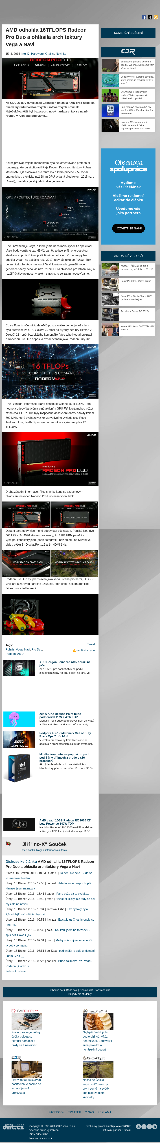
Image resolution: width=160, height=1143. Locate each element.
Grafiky (49, 53)
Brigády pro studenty (79, 994)
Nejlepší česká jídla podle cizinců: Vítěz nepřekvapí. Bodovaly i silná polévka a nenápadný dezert (97, 1041)
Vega (19, 649)
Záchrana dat (102, 990)
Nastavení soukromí (40, 1138)
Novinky (61, 53)
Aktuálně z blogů (128, 255)
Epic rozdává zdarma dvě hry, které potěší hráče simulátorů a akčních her (137, 110)
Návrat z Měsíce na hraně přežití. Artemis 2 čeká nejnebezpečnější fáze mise (135, 125)
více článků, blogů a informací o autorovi (44, 850)
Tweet (91, 644)
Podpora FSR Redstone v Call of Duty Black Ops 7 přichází (65, 735)
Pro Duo (37, 649)
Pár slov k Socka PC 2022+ (135, 311)
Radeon (11, 653)
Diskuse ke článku (21, 862)
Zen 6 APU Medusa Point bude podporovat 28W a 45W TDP (60, 715)
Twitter (74, 1112)
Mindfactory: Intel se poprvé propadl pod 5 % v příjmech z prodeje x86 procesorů (64, 757)
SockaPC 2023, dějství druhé (136, 281)
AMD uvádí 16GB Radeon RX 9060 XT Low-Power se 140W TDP (65, 822)
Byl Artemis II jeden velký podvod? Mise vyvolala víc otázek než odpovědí (134, 95)
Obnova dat (86, 990)
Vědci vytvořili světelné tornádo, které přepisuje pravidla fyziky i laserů (137, 80)
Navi (27, 649)
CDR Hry (128, 52)
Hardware (37, 53)
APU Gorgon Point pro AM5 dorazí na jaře (64, 664)
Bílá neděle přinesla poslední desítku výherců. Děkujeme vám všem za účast (137, 64)
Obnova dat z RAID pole (64, 990)
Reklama (104, 1112)
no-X (25, 53)
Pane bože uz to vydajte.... (73, 893)
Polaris (10, 649)
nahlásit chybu (85, 650)
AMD (20, 653)
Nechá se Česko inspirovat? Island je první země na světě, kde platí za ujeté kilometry (96, 1088)
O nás (89, 1112)
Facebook (57, 1112)
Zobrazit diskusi (16, 971)
